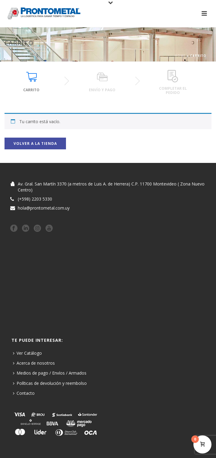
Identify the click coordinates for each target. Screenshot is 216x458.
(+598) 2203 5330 (35, 199)
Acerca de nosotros (34, 363)
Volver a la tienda (35, 143)
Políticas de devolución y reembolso (50, 383)
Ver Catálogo (27, 353)
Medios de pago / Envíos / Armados (49, 373)
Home (180, 56)
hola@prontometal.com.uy (44, 208)
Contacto (24, 393)
